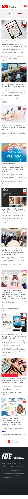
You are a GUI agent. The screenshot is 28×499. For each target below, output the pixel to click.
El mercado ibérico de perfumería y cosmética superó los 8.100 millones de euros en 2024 (13, 127)
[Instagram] (23, 1)
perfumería (20, 98)
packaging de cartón (14, 308)
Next (19, 441)
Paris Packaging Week (20, 349)
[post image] (14, 29)
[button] (22, 6)
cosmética (17, 56)
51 (16, 441)
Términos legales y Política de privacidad (9, 488)
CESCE (4, 392)
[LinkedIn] (25, 1)
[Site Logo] (8, 5)
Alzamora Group (6, 308)
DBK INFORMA (6, 137)
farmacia (22, 56)
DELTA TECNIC (6, 434)
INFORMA (10, 392)
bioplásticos (12, 56)
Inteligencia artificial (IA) (13, 98)
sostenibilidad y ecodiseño (7, 352)
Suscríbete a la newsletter (6, 477)
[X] (18, 1)
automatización (6, 56)
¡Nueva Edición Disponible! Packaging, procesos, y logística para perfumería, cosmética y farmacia (13, 336)
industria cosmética (14, 181)
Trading (3, 435)
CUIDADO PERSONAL (12, 222)
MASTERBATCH (21, 434)
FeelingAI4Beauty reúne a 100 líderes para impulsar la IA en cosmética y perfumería (13, 86)
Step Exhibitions (22, 183)
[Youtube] (20, 1)
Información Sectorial (16, 392)
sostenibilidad (14, 58)
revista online (8, 58)
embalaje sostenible (18, 348)
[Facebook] (15, 1)
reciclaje (17, 351)
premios (3, 58)
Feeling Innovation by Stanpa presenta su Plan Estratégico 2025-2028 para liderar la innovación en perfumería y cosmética (12, 251)
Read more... (4, 60)
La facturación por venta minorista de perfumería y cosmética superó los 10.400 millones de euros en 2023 (13, 380)
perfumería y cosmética (14, 137)
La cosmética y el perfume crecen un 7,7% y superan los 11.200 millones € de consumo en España (13, 211)
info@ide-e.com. (16, 470)
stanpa (2, 99)
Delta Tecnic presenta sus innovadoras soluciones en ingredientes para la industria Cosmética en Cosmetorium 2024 (12, 421)
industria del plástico (13, 434)
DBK (6, 392)
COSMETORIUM (6, 181)
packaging (13, 349)
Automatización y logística (8, 348)
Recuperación (23, 351)
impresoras (8, 349)
